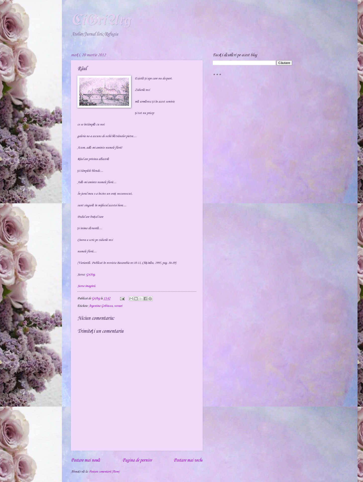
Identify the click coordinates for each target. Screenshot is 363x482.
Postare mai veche (188, 460)
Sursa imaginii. (86, 286)
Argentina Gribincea (101, 306)
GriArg (90, 274)
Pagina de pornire (137, 460)
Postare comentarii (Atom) (104, 472)
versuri (118, 306)
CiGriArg (101, 20)
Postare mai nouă (85, 460)
